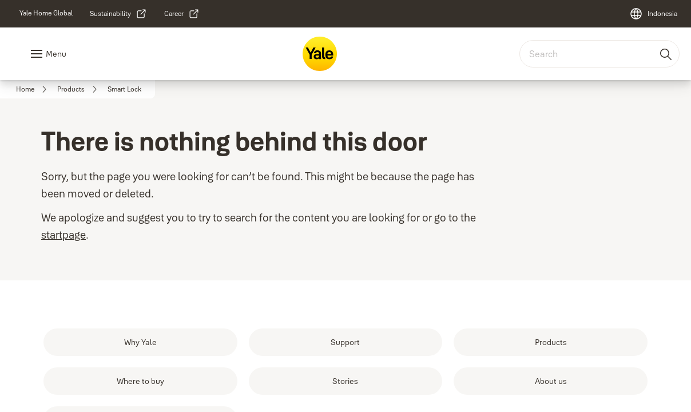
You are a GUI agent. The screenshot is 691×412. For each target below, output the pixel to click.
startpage (63, 234)
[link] (46, 13)
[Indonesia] (653, 13)
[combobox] (599, 54)
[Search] (666, 54)
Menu (56, 54)
